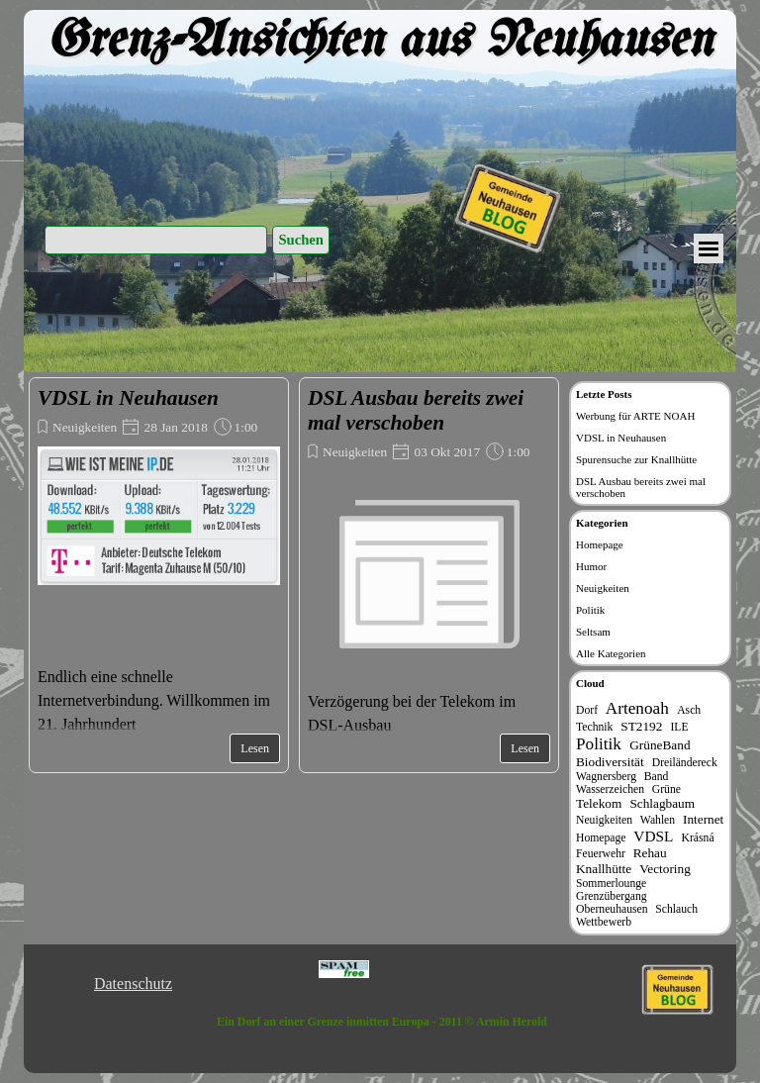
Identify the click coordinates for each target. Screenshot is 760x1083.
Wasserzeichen (610, 789)
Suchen (301, 239)
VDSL (653, 836)
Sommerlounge (611, 883)
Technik (594, 727)
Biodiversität (610, 761)
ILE (679, 727)
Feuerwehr (600, 853)
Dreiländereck (684, 762)
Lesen (254, 748)
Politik (590, 610)
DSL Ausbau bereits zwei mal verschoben (415, 410)
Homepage (599, 544)
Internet (703, 819)
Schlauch (676, 909)
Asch (689, 710)
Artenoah (637, 708)
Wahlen (657, 820)
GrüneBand (659, 745)
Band (656, 776)
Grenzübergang (611, 896)
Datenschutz (133, 983)
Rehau (650, 852)
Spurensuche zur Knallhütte (636, 459)
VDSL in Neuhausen (128, 398)
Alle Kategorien (611, 653)
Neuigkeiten (84, 427)
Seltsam (593, 632)
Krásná (698, 838)
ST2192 (641, 726)
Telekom (598, 803)
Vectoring (665, 868)
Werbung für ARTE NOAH (635, 416)
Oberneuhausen (612, 909)
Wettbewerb (603, 922)
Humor (591, 566)
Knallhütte (603, 868)
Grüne (666, 789)
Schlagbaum (662, 803)
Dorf (587, 710)
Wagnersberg (606, 776)
